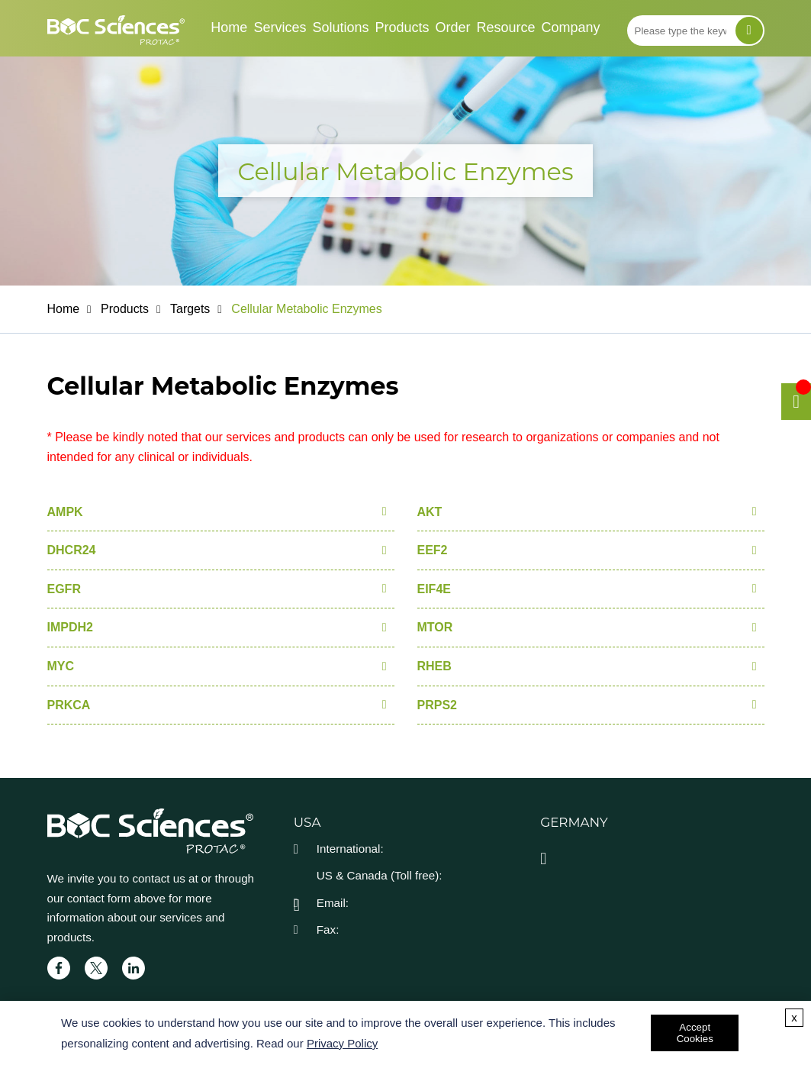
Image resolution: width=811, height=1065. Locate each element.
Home (229, 27)
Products (402, 27)
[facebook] (58, 968)
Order (453, 27)
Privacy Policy (342, 1043)
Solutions (340, 27)
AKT (430, 511)
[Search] (749, 30)
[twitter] (96, 968)
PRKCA (69, 705)
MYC (61, 666)
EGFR (64, 589)
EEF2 (432, 550)
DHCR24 (71, 550)
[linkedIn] (133, 968)
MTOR (435, 627)
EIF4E (434, 589)
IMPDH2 (70, 627)
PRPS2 (437, 705)
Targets (190, 308)
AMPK (65, 511)
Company (571, 27)
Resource (506, 27)
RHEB (434, 666)
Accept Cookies (695, 1032)
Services (279, 27)
